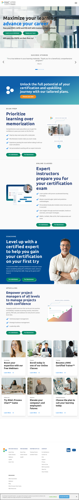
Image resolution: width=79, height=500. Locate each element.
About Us (44, 469)
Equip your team (31, 33)
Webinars (11, 457)
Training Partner (34, 452)
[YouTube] (68, 450)
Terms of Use (45, 464)
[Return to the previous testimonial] (3, 62)
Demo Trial (11, 462)
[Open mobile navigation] (75, 3)
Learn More (9, 373)
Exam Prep (11, 452)
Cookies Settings (53, 496)
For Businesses (29, 154)
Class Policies (45, 471)
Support (44, 459)
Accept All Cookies (64, 496)
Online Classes (12, 454)
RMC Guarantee (45, 467)
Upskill (10, 459)
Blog (10, 483)
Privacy (43, 462)
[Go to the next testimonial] (75, 62)
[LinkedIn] (74, 450)
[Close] (76, 496)
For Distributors (45, 452)
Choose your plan (28, 96)
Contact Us (44, 454)
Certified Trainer (33, 454)
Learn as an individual (12, 33)
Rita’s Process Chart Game (15, 486)
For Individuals (13, 154)
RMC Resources (12, 488)
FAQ (43, 457)
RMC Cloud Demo (13, 478)
